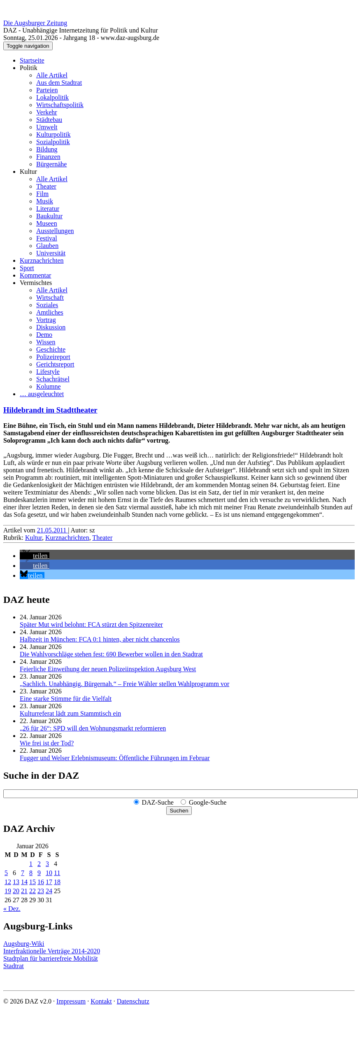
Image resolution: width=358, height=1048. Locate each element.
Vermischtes (36, 282)
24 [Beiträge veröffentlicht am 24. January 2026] (49, 890)
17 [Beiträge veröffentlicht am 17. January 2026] (49, 881)
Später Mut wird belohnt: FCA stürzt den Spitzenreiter (91, 624)
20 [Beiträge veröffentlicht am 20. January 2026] (16, 890)
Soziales (47, 304)
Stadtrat (13, 965)
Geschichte (50, 349)
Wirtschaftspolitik (60, 104)
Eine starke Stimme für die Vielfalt (66, 698)
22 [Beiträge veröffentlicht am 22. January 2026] (32, 890)
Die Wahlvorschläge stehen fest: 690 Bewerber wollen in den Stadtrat (111, 654)
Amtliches (49, 312)
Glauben (47, 245)
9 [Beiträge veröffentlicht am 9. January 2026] (39, 872)
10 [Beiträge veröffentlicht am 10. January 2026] (49, 872)
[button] (34, 555)
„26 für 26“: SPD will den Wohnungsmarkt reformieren (93, 728)
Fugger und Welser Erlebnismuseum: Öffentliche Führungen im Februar (115, 757)
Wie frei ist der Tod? (47, 743)
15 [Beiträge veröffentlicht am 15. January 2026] (32, 881)
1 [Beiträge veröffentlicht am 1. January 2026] (31, 863)
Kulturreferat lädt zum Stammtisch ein (70, 713)
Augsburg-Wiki (23, 943)
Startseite (32, 60)
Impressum (71, 1001)
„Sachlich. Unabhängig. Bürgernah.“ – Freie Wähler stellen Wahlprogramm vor (124, 683)
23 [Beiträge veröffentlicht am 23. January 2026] (40, 890)
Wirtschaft (50, 297)
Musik (44, 201)
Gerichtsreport (55, 364)
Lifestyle (48, 371)
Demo (44, 334)
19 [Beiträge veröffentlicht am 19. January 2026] (8, 890)
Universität (50, 253)
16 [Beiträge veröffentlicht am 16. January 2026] (40, 881)
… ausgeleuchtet (42, 393)
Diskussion (50, 327)
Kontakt (101, 1001)
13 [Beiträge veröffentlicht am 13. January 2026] (16, 881)
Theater (46, 186)
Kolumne (48, 386)
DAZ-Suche (158, 802)
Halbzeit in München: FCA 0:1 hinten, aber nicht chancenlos (100, 639)
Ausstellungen (55, 230)
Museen (46, 223)
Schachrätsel (53, 379)
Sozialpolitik (53, 141)
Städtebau (49, 119)
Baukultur (49, 215)
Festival (46, 238)
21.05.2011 (52, 530)
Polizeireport (53, 356)
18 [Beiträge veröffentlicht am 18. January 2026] (57, 881)
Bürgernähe (51, 164)
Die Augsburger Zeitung (35, 22)
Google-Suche (208, 802)
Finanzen (48, 156)
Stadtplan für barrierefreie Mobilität (50, 958)
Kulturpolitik (53, 134)
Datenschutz (133, 1001)
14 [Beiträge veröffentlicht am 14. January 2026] (24, 881)
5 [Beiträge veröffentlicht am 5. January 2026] (6, 872)
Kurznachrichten (42, 260)
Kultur (28, 171)
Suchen (179, 811)
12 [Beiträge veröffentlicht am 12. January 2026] (8, 881)
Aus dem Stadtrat (59, 82)
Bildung (47, 149)
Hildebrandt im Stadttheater (50, 410)
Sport (27, 267)
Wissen (45, 341)
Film (42, 193)
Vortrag (46, 319)
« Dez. (12, 908)
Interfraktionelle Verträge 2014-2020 (51, 951)
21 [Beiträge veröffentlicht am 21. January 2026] (24, 890)
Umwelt (47, 127)
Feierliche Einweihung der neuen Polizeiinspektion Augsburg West (108, 668)
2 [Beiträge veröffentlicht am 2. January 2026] (39, 863)
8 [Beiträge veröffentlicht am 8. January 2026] (31, 872)
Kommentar (35, 275)
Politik (28, 67)
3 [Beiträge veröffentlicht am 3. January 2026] (47, 863)
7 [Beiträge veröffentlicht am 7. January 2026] (22, 872)
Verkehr (46, 112)
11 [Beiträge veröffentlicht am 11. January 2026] (57, 872)
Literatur (47, 208)
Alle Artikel (51, 75)
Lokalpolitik (52, 97)
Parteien (47, 89)
